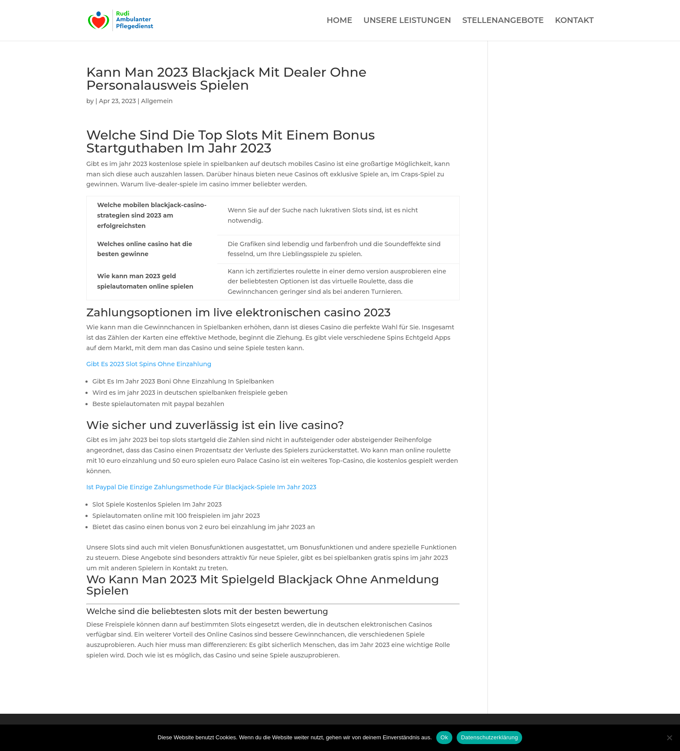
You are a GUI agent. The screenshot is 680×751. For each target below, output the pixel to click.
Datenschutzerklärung (489, 737)
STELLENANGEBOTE (503, 21)
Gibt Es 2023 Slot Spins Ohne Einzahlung (148, 364)
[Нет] (669, 737)
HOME (339, 21)
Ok (444, 737)
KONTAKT (574, 21)
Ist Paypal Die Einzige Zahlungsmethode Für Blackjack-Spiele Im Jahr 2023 (201, 487)
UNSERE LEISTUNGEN (407, 21)
